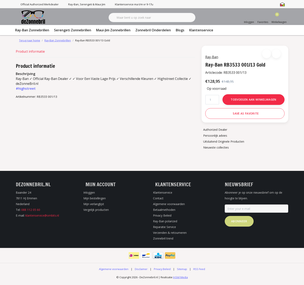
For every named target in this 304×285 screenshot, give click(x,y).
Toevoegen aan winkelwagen (253, 101)
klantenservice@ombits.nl (42, 218)
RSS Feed (199, 271)
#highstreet (26, 88)
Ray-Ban (212, 58)
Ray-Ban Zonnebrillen (32, 30)
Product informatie (30, 51)
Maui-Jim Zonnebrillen (113, 30)
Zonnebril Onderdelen (153, 30)
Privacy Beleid (162, 271)
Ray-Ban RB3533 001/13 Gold (92, 40)
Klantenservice (201, 30)
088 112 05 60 (30, 212)
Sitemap (182, 271)
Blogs (180, 30)
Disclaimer (141, 271)
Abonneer (239, 224)
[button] (266, 55)
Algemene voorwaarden (113, 271)
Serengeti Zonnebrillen (72, 30)
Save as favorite (246, 115)
